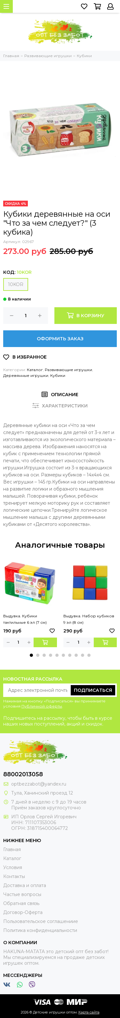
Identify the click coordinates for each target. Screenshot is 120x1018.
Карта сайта (89, 1012)
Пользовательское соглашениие (40, 921)
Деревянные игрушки (25, 375)
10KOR (15, 284)
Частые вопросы (22, 894)
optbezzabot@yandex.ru (38, 784)
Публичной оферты (41, 706)
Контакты (14, 876)
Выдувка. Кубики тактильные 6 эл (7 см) (25, 619)
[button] (31, 655)
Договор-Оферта (23, 912)
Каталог (35, 369)
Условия (12, 867)
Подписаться (93, 690)
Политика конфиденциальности (40, 930)
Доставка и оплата (24, 885)
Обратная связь (21, 903)
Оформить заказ (60, 339)
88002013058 (23, 774)
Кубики (57, 375)
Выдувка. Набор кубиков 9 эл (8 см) (88, 619)
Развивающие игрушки (68, 369)
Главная (12, 849)
